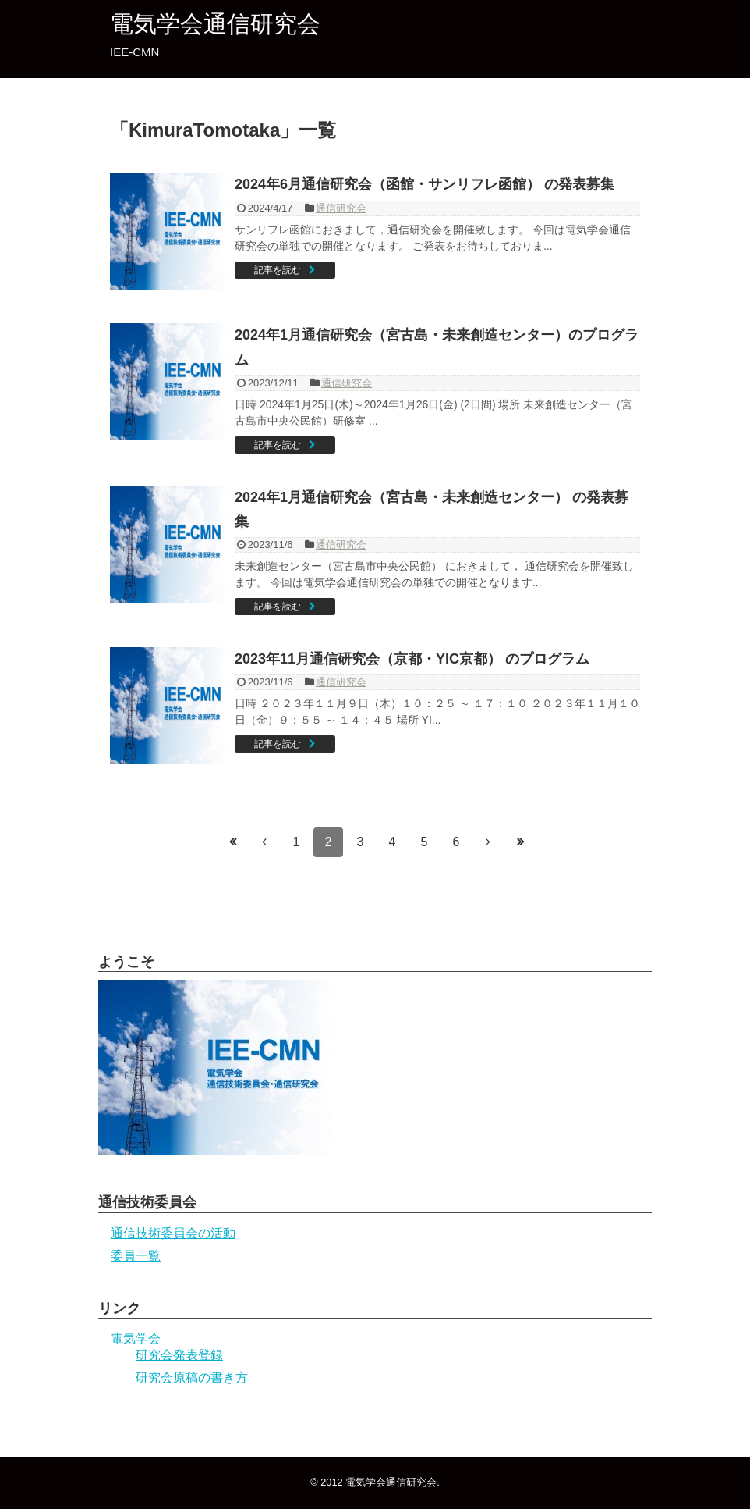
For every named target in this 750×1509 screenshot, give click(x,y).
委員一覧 (136, 1255)
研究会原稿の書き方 (192, 1377)
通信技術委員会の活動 (173, 1233)
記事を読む (277, 270)
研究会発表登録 (179, 1354)
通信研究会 (341, 208)
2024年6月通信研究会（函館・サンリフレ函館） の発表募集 (424, 184)
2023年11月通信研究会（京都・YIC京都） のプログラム (412, 659)
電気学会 (136, 1338)
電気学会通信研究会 (215, 24)
